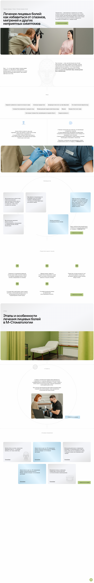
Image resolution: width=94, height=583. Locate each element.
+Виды (47, 94)
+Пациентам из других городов (47, 251)
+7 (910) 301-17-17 (79, 141)
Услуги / (14, 9)
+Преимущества (47, 180)
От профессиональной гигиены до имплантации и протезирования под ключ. (47, 293)
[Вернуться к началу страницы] (91, 579)
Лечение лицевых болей (22, 9)
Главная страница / (7, 9)
